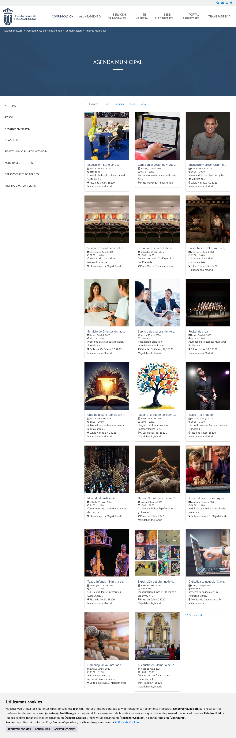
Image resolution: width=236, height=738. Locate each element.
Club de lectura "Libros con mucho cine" (106, 415)
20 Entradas (193, 615)
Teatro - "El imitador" (202, 415)
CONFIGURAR (42, 729)
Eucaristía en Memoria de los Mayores (157, 665)
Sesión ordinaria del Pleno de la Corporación (157, 248)
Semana (119, 104)
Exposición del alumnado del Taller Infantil (157, 581)
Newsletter (12, 140)
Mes (132, 104)
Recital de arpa (198, 331)
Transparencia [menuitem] (219, 16)
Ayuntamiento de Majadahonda (44, 30)
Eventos (93, 104)
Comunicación (74, 30)
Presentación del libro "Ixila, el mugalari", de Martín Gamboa (208, 248)
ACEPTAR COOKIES (65, 729)
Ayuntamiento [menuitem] (90, 16)
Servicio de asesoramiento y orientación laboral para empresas (157, 331)
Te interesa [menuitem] (141, 16)
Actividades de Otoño (19, 163)
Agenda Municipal (18, 128)
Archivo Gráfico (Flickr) (20, 185)
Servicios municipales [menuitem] (117, 16)
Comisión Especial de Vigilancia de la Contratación (157, 164)
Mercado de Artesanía (101, 498)
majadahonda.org (13, 30)
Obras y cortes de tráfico (22, 174)
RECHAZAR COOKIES (19, 729)
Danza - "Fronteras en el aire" (156, 498)
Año (143, 104)
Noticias (10, 106)
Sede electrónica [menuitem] (164, 16)
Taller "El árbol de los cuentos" (157, 415)
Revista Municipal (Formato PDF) (26, 151)
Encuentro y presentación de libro (208, 164)
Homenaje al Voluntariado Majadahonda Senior (106, 665)
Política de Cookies (127, 722)
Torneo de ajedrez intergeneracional (208, 498)
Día (106, 104)
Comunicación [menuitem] (62, 16)
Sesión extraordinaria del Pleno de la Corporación (106, 248)
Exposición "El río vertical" (104, 164)
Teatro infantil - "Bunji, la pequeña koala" (106, 581)
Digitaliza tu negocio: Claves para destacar (208, 581)
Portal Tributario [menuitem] (191, 16)
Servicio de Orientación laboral (106, 331)
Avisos (9, 117)
